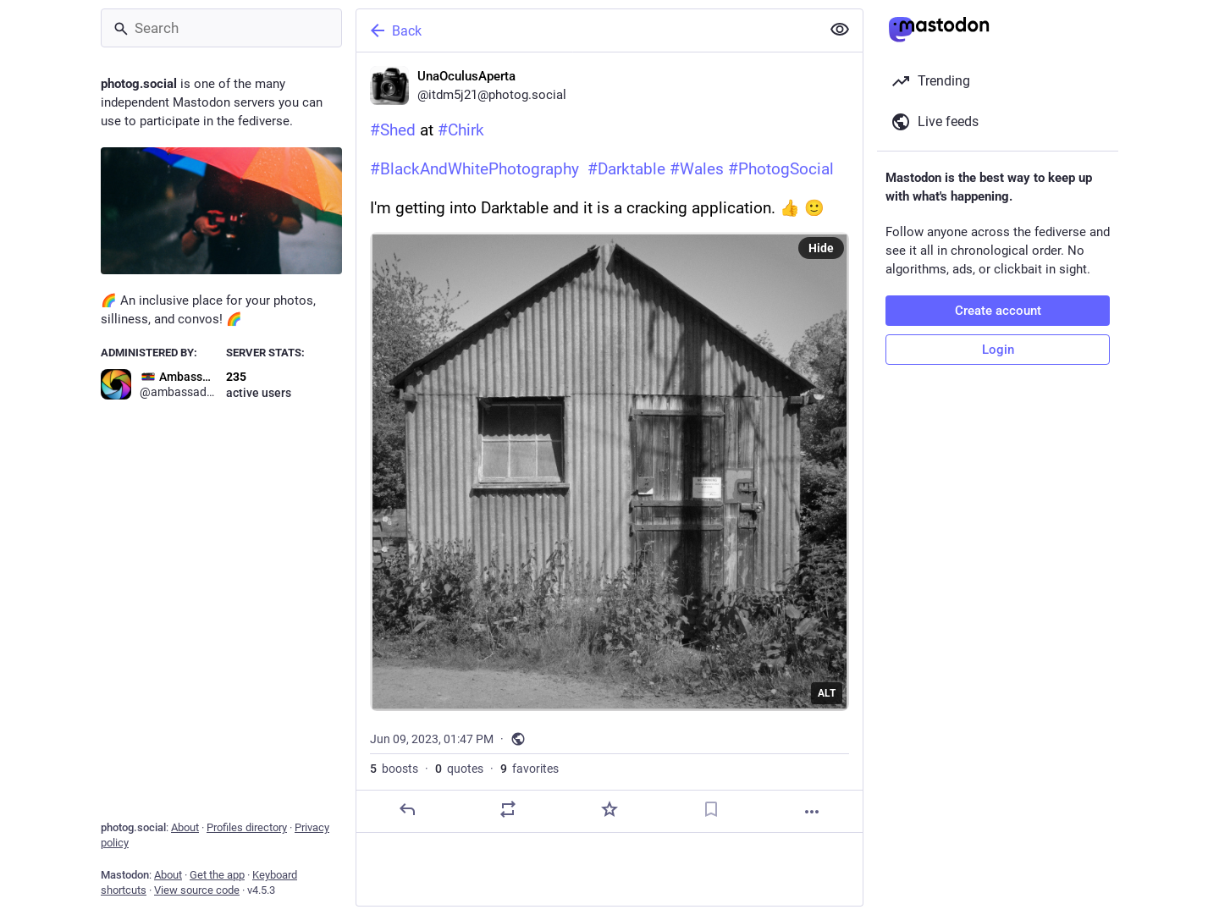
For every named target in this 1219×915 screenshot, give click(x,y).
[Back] (586, 30)
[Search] (221, 27)
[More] (812, 812)
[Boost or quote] (508, 809)
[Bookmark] (711, 809)
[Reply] (407, 809)
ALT (827, 693)
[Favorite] (609, 809)
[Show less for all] (840, 29)
